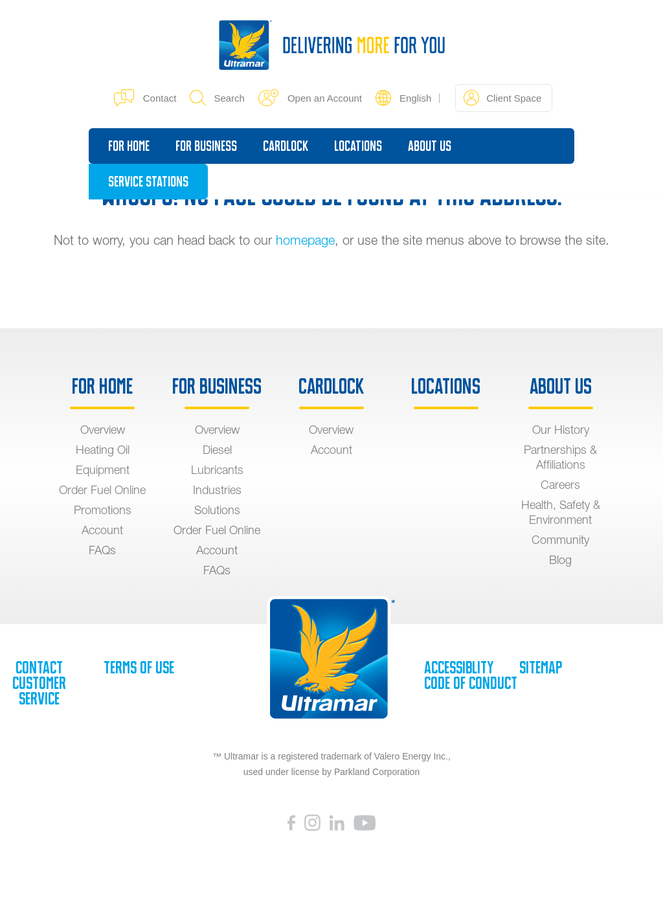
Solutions (217, 510)
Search (217, 97)
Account (102, 530)
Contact (145, 97)
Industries (217, 490)
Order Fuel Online (102, 490)
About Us (429, 146)
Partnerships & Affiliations (560, 457)
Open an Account (310, 97)
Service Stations (148, 182)
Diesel (217, 449)
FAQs (102, 550)
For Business (206, 146)
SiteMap (540, 667)
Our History (560, 429)
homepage (305, 239)
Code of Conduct (470, 683)
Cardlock (285, 146)
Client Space (502, 97)
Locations (358, 146)
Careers (560, 484)
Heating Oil (102, 449)
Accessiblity (458, 667)
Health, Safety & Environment (560, 512)
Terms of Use (139, 667)
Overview (102, 429)
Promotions (102, 510)
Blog (560, 560)
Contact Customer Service (39, 683)
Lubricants (217, 470)
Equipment (102, 470)
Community (560, 539)
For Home (129, 146)
